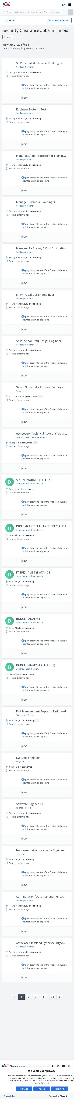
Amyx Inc (20, 761)
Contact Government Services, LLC (32, 437)
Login (63, 4)
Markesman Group (24, 715)
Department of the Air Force (29, 483)
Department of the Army (27, 668)
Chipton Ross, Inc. (24, 807)
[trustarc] (65, 1096)
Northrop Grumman (25, 66)
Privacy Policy (9, 1096)
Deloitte (20, 391)
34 (52, 996)
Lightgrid (20, 854)
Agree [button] (42, 1088)
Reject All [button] (59, 1088)
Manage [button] (24, 1088)
